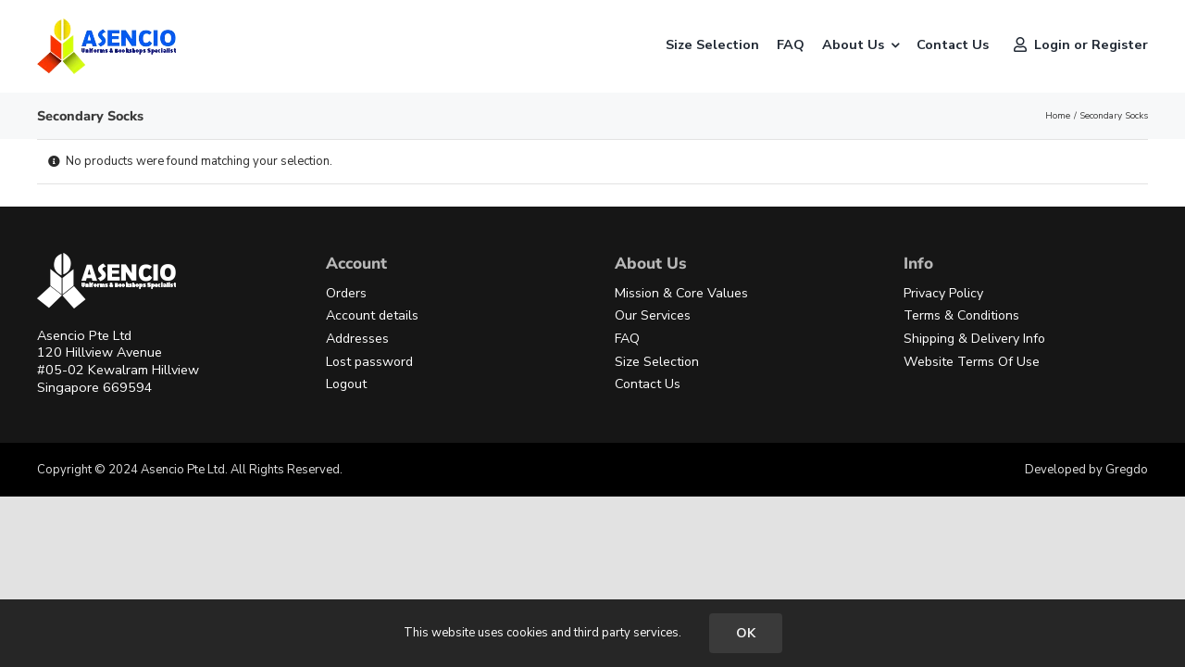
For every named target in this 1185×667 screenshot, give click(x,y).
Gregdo (1126, 469)
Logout (346, 384)
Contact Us (647, 384)
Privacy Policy (943, 293)
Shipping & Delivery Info (974, 338)
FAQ (627, 338)
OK (745, 633)
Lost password (369, 362)
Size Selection (657, 362)
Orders (346, 293)
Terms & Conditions (961, 315)
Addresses (357, 338)
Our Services (653, 315)
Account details (372, 315)
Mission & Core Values (681, 293)
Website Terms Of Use (972, 362)
